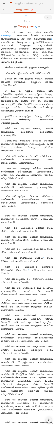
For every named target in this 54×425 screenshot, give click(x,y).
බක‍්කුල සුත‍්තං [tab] (27, 9)
